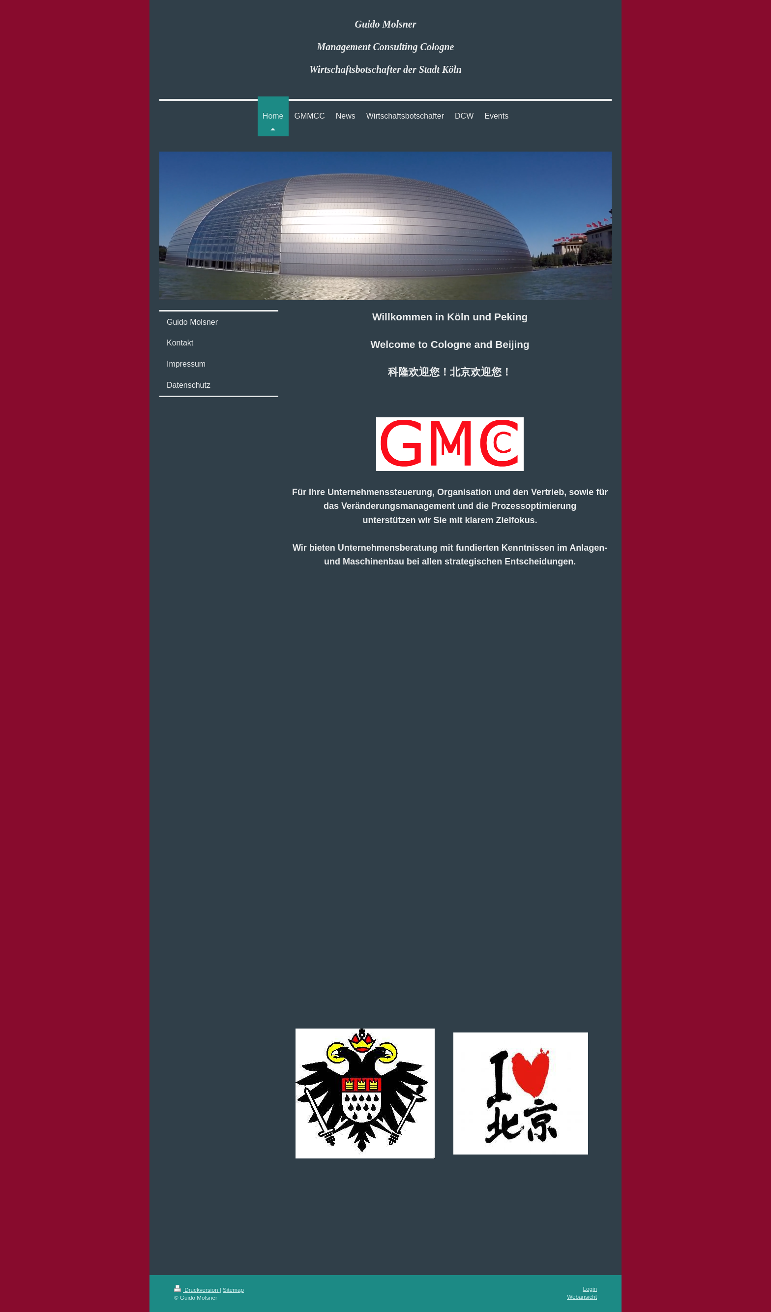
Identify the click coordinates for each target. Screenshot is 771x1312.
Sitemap (233, 1289)
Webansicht (582, 1296)
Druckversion (197, 1289)
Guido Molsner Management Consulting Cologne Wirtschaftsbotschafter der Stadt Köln (385, 47)
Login (590, 1288)
